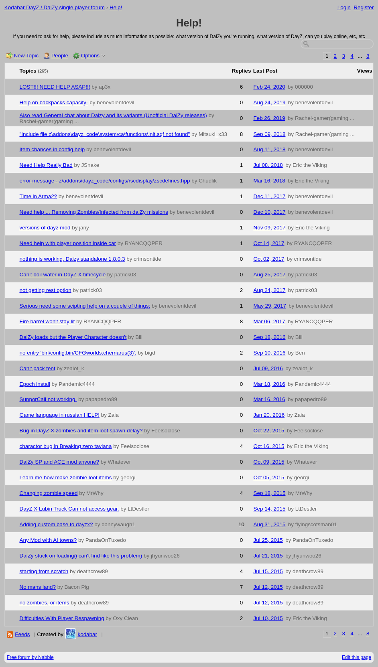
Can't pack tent (37, 368)
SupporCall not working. (48, 399)
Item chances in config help (52, 149)
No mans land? (38, 587)
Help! (116, 7)
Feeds (22, 634)
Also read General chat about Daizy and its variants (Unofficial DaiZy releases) (113, 115)
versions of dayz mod (45, 228)
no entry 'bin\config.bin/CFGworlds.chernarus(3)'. (78, 353)
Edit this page (356, 657)
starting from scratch (44, 571)
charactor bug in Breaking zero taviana (66, 446)
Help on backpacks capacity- (54, 102)
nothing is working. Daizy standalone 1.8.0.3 (72, 259)
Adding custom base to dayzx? (56, 524)
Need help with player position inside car (68, 243)
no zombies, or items (44, 603)
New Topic (26, 56)
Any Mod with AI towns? (48, 540)
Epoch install (35, 384)
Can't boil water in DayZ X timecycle (63, 275)
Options (90, 56)
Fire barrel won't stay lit (47, 321)
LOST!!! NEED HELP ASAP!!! (55, 87)
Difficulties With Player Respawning (62, 618)
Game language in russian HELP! (60, 415)
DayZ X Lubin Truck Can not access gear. (69, 509)
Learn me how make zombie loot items (66, 477)
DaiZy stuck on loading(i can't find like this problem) (81, 556)
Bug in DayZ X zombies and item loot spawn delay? (81, 431)
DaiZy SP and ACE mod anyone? (59, 462)
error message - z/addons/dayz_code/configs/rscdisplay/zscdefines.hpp (105, 181)
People (59, 56)
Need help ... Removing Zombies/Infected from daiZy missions (94, 212)
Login (344, 7)
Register (364, 7)
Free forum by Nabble (30, 657)
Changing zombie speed (49, 493)
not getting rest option (45, 290)
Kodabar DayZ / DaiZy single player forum (54, 7)
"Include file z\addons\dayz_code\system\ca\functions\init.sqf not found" (105, 134)
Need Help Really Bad (46, 165)
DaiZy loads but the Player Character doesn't (73, 337)
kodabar (87, 634)
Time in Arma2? (38, 196)
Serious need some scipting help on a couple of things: (85, 306)
